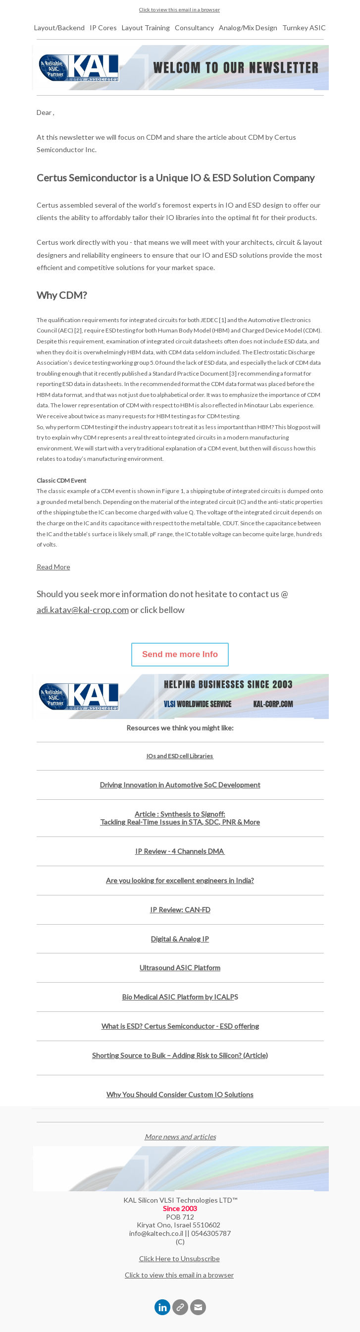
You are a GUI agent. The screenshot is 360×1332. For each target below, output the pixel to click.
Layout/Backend (59, 27)
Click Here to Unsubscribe (179, 1258)
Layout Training (146, 27)
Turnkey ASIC (304, 27)
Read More (53, 566)
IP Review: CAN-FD (180, 909)
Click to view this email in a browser (179, 9)
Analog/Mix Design (248, 27)
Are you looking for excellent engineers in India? (180, 880)
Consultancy (194, 27)
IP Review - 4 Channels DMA (180, 851)
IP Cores (103, 27)
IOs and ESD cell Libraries (180, 756)
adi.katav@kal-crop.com (83, 609)
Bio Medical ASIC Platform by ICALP (178, 997)
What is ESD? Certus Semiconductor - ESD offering (180, 1026)
